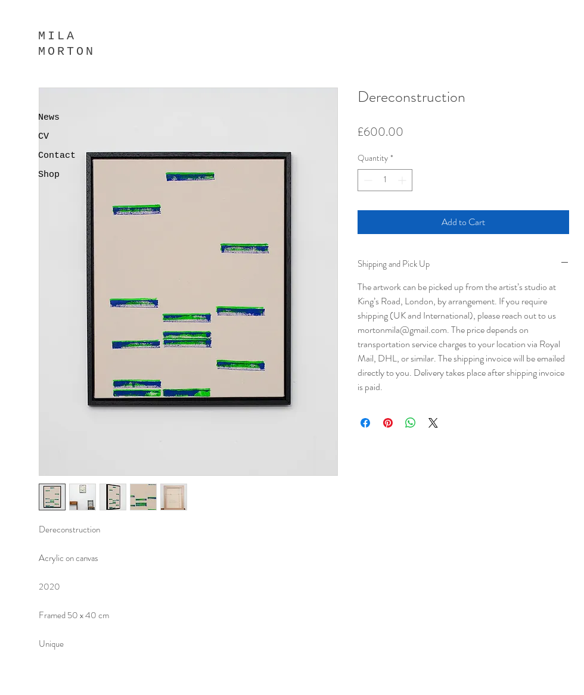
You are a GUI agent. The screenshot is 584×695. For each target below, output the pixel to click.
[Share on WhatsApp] (410, 423)
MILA (57, 36)
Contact (57, 156)
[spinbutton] (385, 180)
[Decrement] (366, 180)
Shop (49, 175)
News (49, 118)
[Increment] (403, 180)
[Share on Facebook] (365, 423)
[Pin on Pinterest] (388, 423)
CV (43, 137)
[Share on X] (433, 423)
